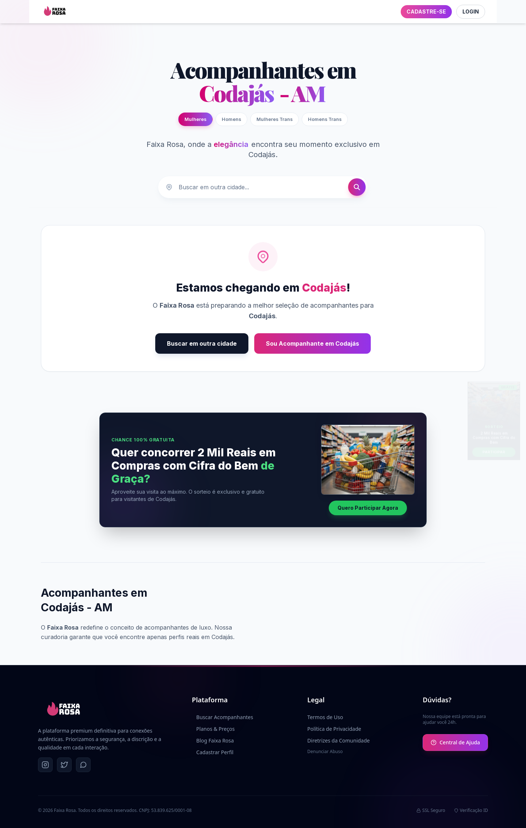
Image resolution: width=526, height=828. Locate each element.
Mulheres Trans (274, 119)
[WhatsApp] (83, 764)
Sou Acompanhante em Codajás (312, 343)
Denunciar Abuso (325, 752)
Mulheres (195, 119)
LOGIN (470, 11)
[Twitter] (64, 764)
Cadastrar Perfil (212, 752)
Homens (231, 119)
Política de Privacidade (334, 728)
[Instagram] (45, 764)
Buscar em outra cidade (202, 343)
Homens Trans (325, 119)
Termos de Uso (325, 717)
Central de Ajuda (455, 742)
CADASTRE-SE (426, 11)
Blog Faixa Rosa (213, 740)
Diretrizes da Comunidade (338, 740)
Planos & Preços (213, 728)
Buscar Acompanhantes (222, 717)
